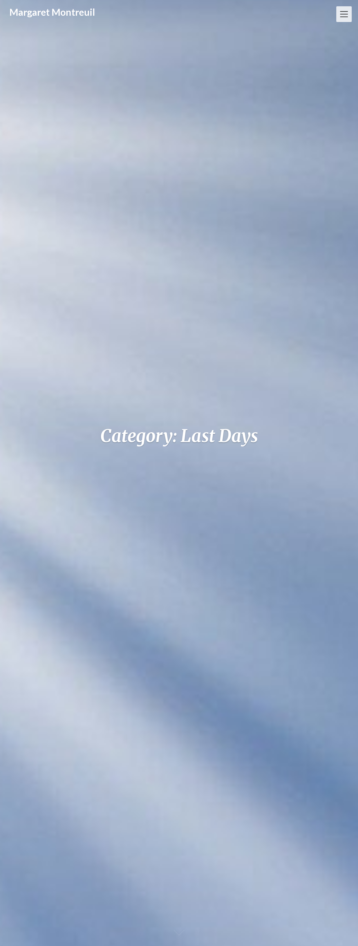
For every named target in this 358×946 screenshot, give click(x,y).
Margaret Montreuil (52, 12)
